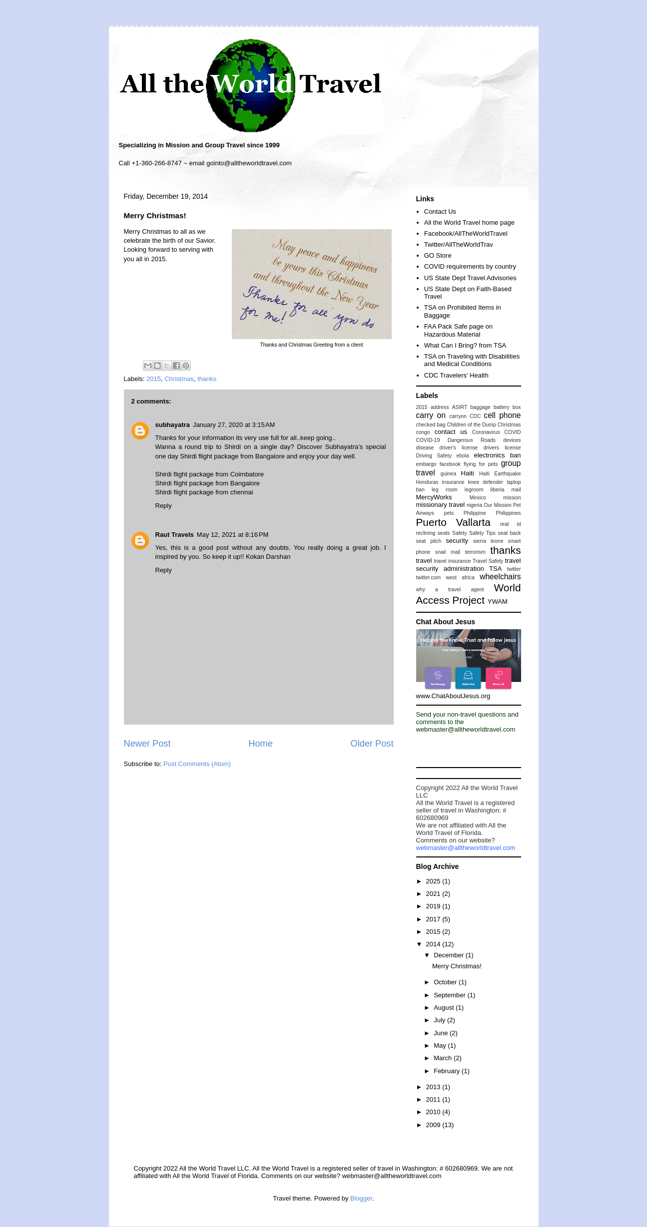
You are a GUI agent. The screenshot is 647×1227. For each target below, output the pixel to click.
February (448, 1071)
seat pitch (429, 541)
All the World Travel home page (469, 222)
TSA (495, 568)
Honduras (427, 482)
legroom (474, 489)
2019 (434, 906)
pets (449, 513)
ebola (462, 455)
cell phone (502, 415)
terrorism (475, 552)
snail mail (447, 552)
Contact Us (440, 211)
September (450, 995)
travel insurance (452, 561)
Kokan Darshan (268, 556)
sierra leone (488, 541)
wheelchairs (500, 576)
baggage (480, 407)
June (442, 1033)
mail (516, 489)
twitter (514, 569)
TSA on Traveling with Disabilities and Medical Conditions (472, 360)
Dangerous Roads (472, 440)
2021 (434, 893)
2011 (434, 1099)
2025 (434, 881)
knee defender (486, 482)
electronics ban (497, 455)
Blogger (361, 1198)
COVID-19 (428, 440)
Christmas (179, 379)
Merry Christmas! (457, 966)
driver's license (459, 447)
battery (502, 407)
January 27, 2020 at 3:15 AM (234, 424)
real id (510, 524)
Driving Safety (434, 455)
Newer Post (147, 744)
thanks (206, 379)
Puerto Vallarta (453, 522)
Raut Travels (174, 534)
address (440, 407)
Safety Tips (482, 533)
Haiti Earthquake (500, 473)
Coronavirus (486, 432)
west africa (460, 577)
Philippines (508, 513)
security (457, 540)
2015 (153, 379)
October (446, 982)
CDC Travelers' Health (456, 375)
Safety (459, 533)
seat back (509, 533)
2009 (434, 1125)
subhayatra (172, 424)
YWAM (498, 601)
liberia (498, 489)
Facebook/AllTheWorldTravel (466, 233)
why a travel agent (450, 589)
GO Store (438, 255)
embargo (426, 464)
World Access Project (468, 594)
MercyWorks (434, 497)
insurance (453, 482)
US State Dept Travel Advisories (470, 278)
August (445, 1007)
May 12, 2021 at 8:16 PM (232, 534)
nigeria (474, 505)
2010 (434, 1112)
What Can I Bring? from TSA (465, 345)
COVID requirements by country (470, 266)
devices (512, 440)
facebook (450, 464)
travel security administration (468, 564)
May (441, 1045)
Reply (163, 505)
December (450, 955)
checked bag (431, 424)
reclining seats (433, 533)
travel (424, 560)
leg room (445, 489)
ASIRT (459, 407)
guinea (448, 473)
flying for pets (481, 464)
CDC (475, 416)
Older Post (372, 744)
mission (512, 497)
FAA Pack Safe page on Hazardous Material (458, 330)
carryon (458, 416)
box (517, 407)
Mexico (478, 497)
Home (260, 744)
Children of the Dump (471, 424)
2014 (434, 944)
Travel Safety (488, 561)
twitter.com (428, 577)
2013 (434, 1087)
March (444, 1058)
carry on (431, 415)
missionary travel (440, 504)
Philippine (475, 513)
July (440, 1020)
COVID (513, 432)
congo (423, 432)
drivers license (502, 447)
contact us (451, 431)
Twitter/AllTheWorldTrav (458, 244)
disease (425, 447)
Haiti (467, 473)
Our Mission (498, 505)
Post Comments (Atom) (197, 764)
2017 (434, 919)
